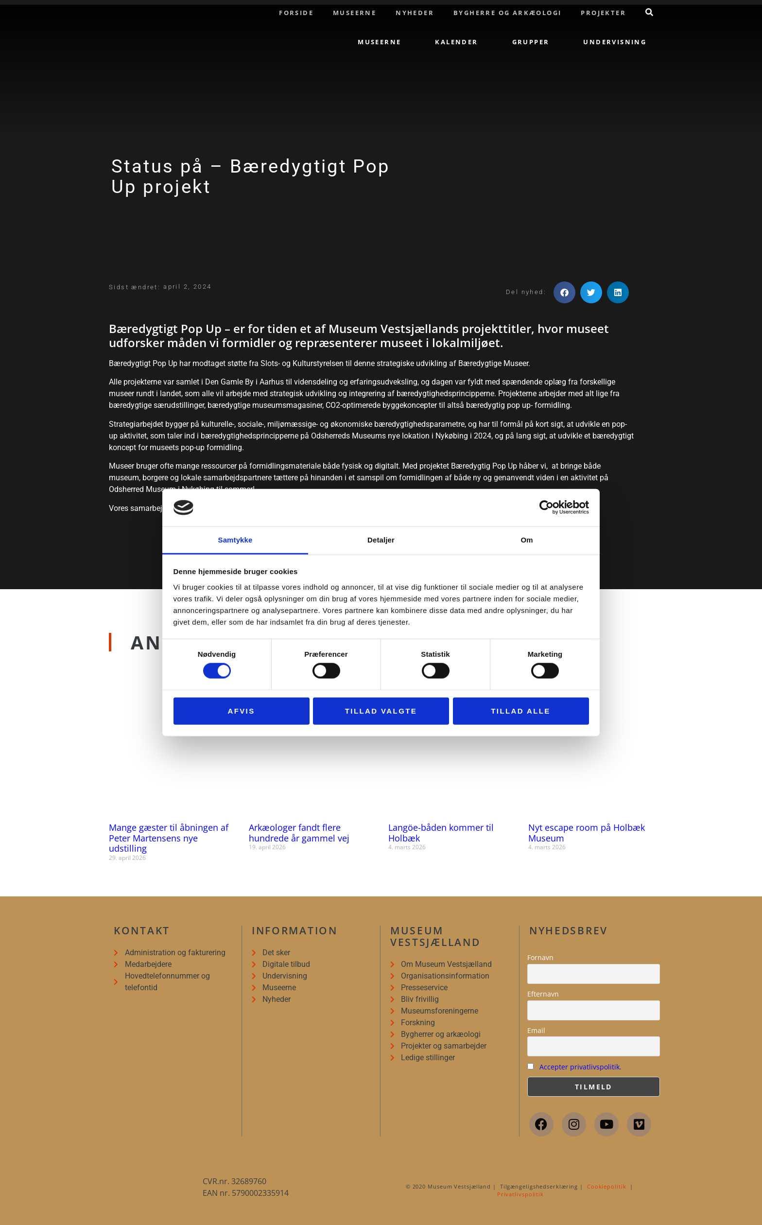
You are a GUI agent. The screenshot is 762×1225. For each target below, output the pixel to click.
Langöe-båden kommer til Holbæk (441, 833)
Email (536, 1030)
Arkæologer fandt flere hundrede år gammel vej (299, 833)
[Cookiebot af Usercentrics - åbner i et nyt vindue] (546, 507)
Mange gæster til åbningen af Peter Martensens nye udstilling (168, 838)
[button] (564, 292)
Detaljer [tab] (381, 540)
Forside (296, 12)
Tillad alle (521, 710)
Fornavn (540, 957)
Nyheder (415, 12)
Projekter (603, 12)
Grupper (531, 41)
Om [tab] (526, 540)
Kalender (456, 41)
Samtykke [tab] (235, 540)
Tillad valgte (381, 710)
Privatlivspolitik (520, 1194)
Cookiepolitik (606, 1186)
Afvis (241, 710)
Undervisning (614, 41)
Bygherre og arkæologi (507, 12)
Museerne (354, 12)
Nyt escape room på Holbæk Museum (586, 833)
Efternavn (543, 993)
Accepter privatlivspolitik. (580, 1066)
